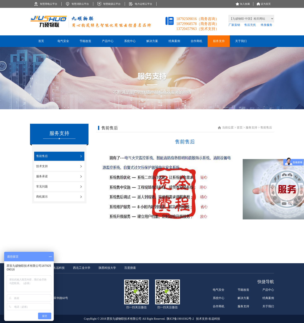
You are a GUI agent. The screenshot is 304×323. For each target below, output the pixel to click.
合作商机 (218, 306)
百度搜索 (130, 267)
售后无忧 (250, 24)
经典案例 (268, 298)
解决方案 (243, 298)
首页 (240, 127)
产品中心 (268, 289)
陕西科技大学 (107, 267)
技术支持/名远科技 (208, 318)
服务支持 (251, 127)
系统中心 (218, 298)
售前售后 (266, 127)
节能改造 (243, 289)
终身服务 (266, 24)
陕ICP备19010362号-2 (180, 318)
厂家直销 (234, 24)
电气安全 (218, 289)
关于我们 (268, 306)
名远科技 (59, 267)
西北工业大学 (81, 267)
